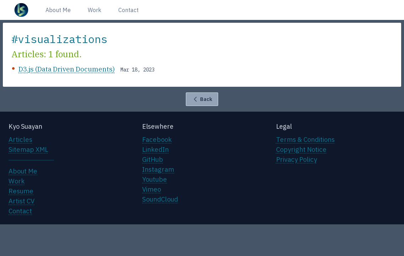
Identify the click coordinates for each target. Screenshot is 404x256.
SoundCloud (160, 199)
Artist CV (21, 201)
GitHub (152, 159)
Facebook (157, 139)
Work (94, 10)
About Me (58, 10)
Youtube (154, 179)
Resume (21, 191)
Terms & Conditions (305, 139)
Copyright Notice (301, 149)
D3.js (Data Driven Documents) (66, 69)
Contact (128, 10)
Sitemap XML (28, 149)
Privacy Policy (296, 159)
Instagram (158, 169)
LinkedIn (155, 149)
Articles (20, 139)
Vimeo (151, 189)
